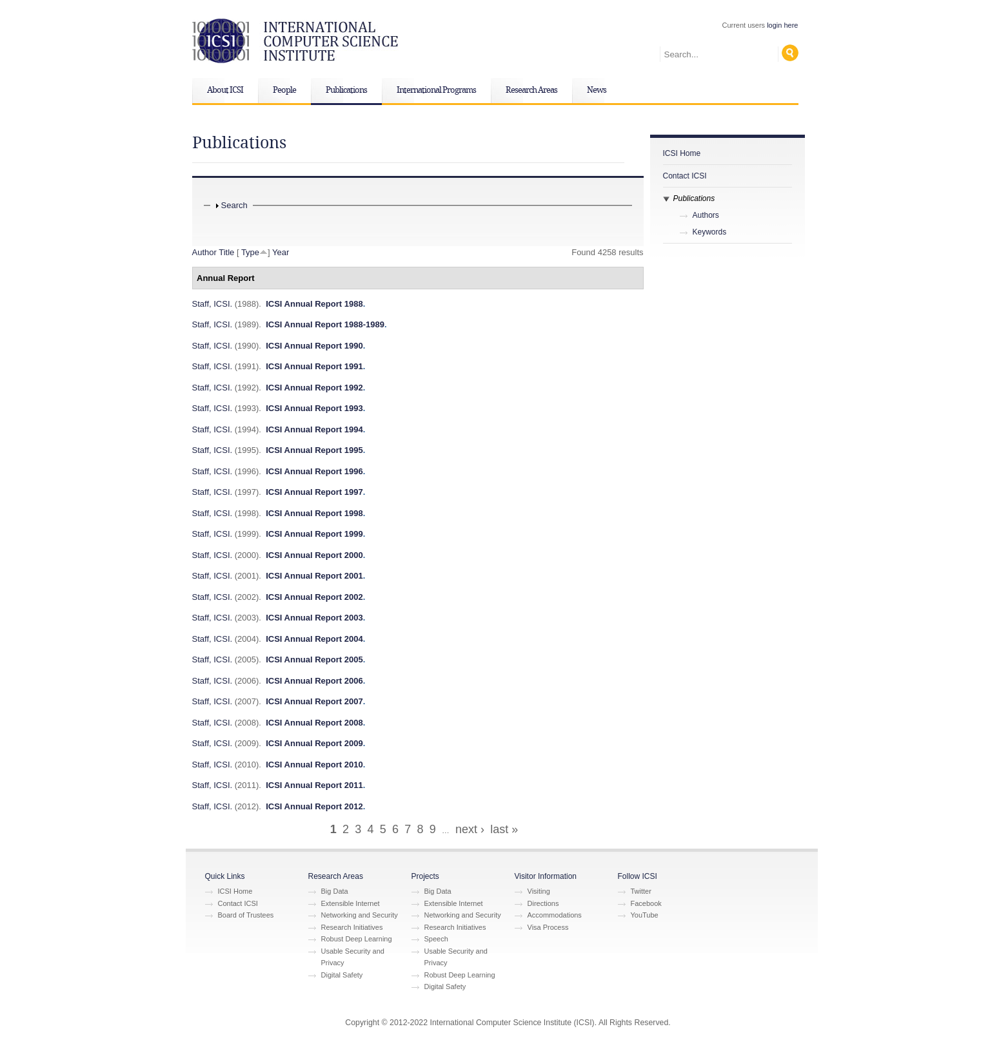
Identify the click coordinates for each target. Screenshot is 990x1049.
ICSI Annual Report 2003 (314, 617)
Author (204, 252)
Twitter (641, 891)
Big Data (334, 891)
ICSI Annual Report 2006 (314, 681)
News (596, 90)
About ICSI (225, 90)
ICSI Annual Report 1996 (314, 471)
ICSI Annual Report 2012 (314, 806)
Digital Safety (342, 975)
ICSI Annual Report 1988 (314, 304)
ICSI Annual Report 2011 (314, 785)
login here (782, 25)
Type (250, 252)
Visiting (539, 891)
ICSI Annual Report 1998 (314, 513)
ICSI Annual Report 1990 (314, 346)
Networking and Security (359, 915)
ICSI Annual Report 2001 (314, 576)
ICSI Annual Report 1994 (314, 429)
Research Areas (531, 90)
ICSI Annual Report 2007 (314, 701)
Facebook (646, 903)
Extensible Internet (350, 903)
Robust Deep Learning (356, 939)
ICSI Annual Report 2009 (314, 743)
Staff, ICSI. (212, 304)
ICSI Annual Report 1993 (314, 408)
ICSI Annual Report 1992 (314, 387)
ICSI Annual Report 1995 (314, 450)
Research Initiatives (352, 927)
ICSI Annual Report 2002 (314, 597)
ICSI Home (682, 153)
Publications (346, 90)
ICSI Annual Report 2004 (314, 639)
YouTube (644, 915)
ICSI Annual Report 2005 (314, 659)
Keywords (710, 231)
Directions (543, 903)
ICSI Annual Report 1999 (314, 534)
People (284, 90)
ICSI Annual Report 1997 (314, 492)
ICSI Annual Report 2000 (314, 555)
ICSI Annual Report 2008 (314, 722)
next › (469, 829)
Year (280, 252)
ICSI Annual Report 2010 (314, 764)
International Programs (436, 90)
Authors (706, 215)
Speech (436, 939)
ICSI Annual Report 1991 (314, 366)
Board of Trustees (246, 915)
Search (234, 205)
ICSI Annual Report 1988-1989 (325, 324)
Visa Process (548, 927)
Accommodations (555, 915)
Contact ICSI (685, 175)
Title (226, 252)
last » (504, 829)
